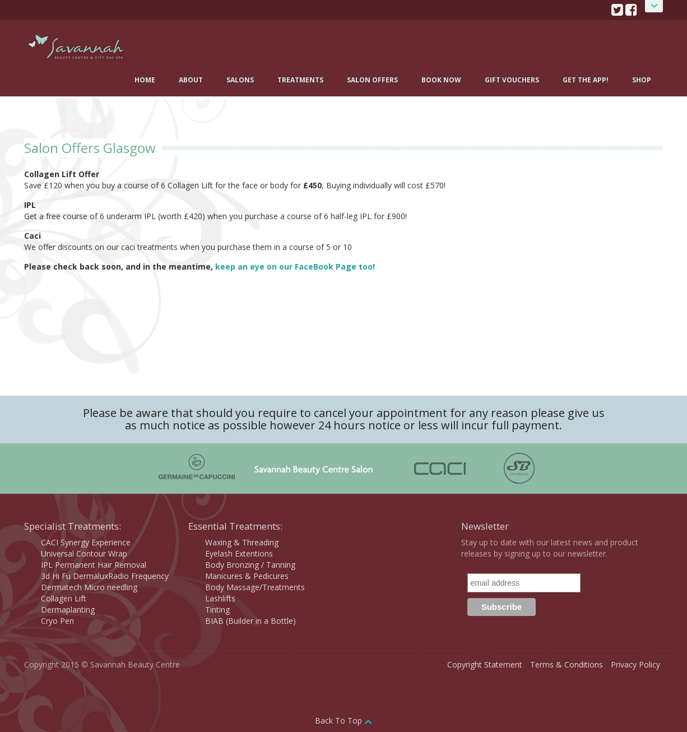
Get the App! (586, 80)
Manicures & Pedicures (247, 576)
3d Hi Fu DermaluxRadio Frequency (105, 576)
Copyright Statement (484, 664)
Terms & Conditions (566, 664)
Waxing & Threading (241, 542)
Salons (240, 80)
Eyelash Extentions (239, 553)
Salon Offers (372, 80)
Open (654, 6)
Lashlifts (220, 598)
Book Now (441, 80)
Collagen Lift (63, 598)
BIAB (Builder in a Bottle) (250, 620)
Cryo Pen (57, 620)
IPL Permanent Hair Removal (93, 564)
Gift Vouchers (512, 80)
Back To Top (343, 720)
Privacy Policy (635, 664)
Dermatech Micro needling (89, 587)
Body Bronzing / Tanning (250, 564)
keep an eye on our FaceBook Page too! (295, 266)
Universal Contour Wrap (84, 553)
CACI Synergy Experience (86, 542)
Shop (641, 80)
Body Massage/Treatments (255, 587)
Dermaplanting (68, 609)
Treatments (300, 80)
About (191, 80)
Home (144, 80)
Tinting (217, 609)
